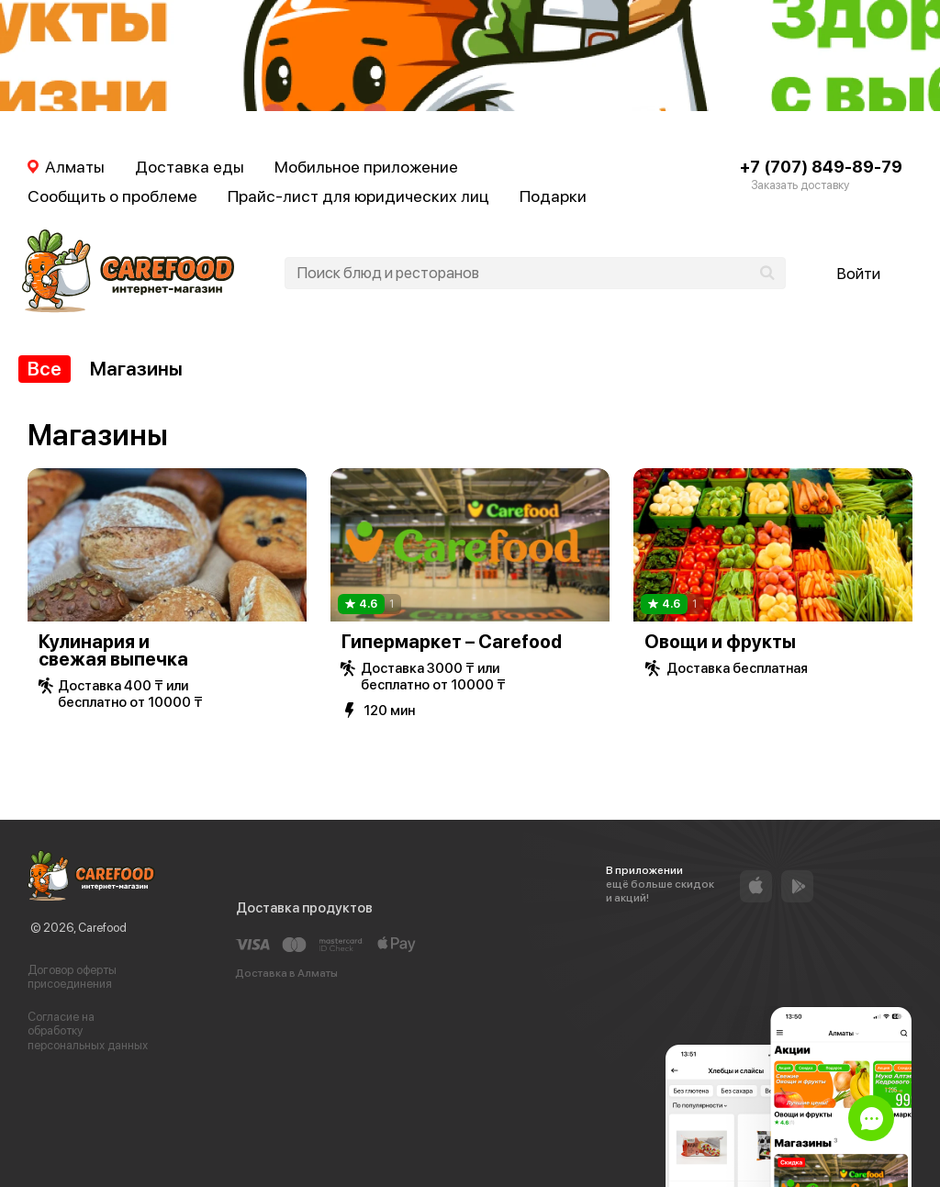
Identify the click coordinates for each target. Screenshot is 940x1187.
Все (45, 368)
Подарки (553, 196)
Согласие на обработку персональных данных (88, 1031)
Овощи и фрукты (720, 642)
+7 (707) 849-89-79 (821, 166)
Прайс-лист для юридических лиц (358, 196)
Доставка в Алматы (286, 973)
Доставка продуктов (304, 908)
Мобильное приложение (366, 166)
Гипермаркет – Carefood (451, 642)
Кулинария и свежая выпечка (113, 650)
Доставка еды (189, 166)
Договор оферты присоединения (72, 977)
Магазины (136, 368)
